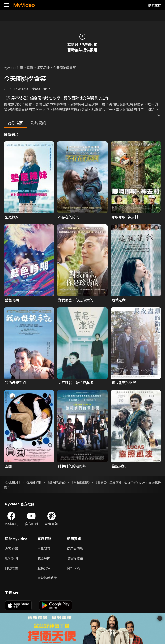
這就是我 (119, 299)
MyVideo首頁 (13, 67)
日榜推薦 (11, 568)
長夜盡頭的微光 (124, 382)
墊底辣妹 (12, 216)
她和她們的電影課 (72, 465)
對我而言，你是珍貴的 (75, 299)
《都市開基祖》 (56, 482)
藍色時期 (12, 299)
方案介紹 (11, 548)
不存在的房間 (68, 216)
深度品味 (43, 67)
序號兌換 (154, 5)
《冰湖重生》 (13, 482)
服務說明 (11, 558)
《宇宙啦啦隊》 (80, 482)
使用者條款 (75, 548)
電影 (30, 67)
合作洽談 (73, 568)
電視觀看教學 (47, 577)
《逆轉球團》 (34, 482)
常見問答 (44, 548)
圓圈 (8, 465)
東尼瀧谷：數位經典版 (75, 382)
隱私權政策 (75, 558)
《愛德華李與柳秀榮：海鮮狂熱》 (117, 482)
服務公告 (44, 568)
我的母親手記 (15, 382)
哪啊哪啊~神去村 (125, 216)
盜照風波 (119, 465)
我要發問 (44, 558)
